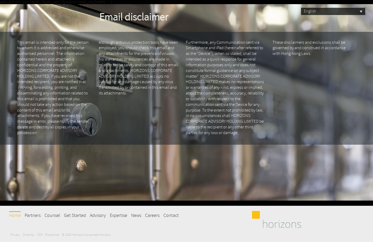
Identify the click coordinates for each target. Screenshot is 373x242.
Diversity (28, 235)
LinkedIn (185, 215)
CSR (39, 235)
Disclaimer (52, 235)
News (136, 216)
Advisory (98, 216)
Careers (152, 216)
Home (15, 216)
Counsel (52, 216)
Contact (171, 216)
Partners (33, 216)
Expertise (118, 216)
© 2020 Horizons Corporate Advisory (86, 235)
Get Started (75, 216)
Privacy (15, 235)
